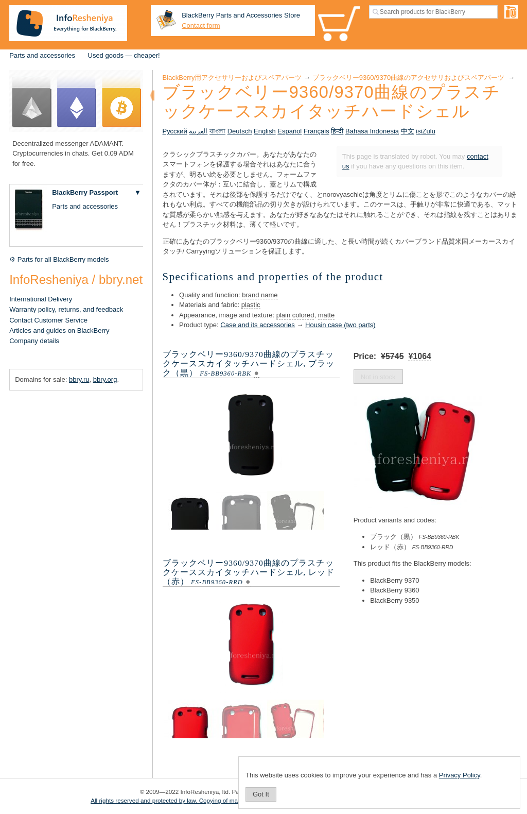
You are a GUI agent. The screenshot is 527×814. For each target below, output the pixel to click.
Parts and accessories (42, 55)
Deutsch (239, 131)
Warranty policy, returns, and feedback (66, 309)
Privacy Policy (459, 775)
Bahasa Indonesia (372, 131)
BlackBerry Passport (85, 192)
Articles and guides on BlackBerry (59, 330)
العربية (198, 131)
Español (289, 131)
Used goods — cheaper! (124, 55)
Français (316, 131)
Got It (261, 794)
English (265, 131)
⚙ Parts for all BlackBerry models (59, 259)
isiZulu (425, 131)
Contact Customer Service (48, 320)
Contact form (201, 25)
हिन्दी (337, 131)
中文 (407, 131)
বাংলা (217, 131)
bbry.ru (79, 379)
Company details (34, 341)
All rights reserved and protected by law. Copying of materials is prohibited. (190, 800)
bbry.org (105, 379)
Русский (175, 131)
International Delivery (40, 299)
